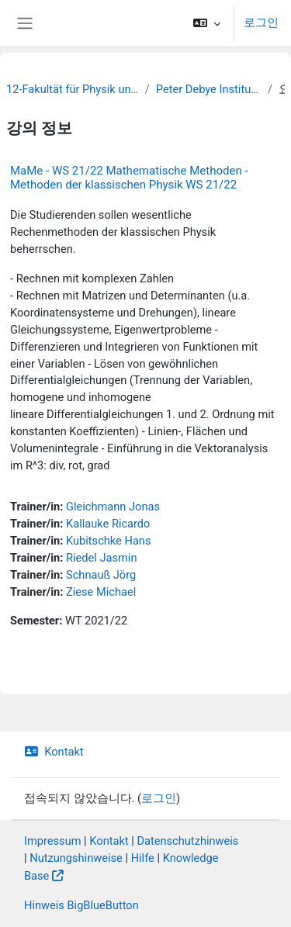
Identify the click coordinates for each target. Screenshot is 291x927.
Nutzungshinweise (76, 858)
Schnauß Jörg (101, 575)
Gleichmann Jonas (113, 507)
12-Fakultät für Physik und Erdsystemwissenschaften (72, 89)
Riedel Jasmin (101, 558)
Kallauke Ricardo (108, 524)
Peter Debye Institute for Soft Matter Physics (209, 89)
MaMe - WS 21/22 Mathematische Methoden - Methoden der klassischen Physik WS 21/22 (129, 178)
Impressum (52, 841)
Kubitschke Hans (108, 541)
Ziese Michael (101, 592)
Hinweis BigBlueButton (81, 905)
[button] (206, 23)
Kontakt (54, 752)
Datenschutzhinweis (187, 841)
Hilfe (142, 858)
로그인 (261, 22)
